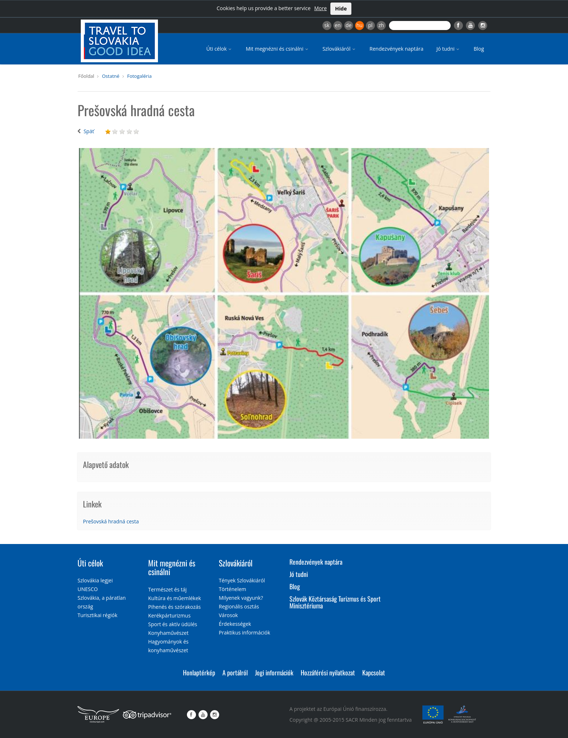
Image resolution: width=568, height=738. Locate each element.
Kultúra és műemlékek (174, 598)
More (320, 8)
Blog (478, 48)
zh (381, 25)
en (338, 25)
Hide (341, 8)
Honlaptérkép (199, 672)
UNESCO (88, 589)
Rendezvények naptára (396, 48)
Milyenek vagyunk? (241, 597)
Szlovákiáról (339, 48)
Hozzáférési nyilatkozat (328, 672)
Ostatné (110, 76)
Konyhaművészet (168, 632)
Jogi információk (274, 672)
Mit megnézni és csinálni (277, 48)
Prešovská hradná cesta (111, 521)
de (348, 25)
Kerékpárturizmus (169, 615)
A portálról (235, 672)
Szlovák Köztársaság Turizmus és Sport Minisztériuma (335, 602)
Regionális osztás (239, 606)
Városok (228, 615)
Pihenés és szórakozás (174, 606)
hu (359, 25)
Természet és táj (167, 589)
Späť (89, 131)
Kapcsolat (373, 672)
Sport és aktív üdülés (172, 624)
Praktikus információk (244, 632)
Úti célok (219, 48)
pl (370, 25)
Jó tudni (449, 48)
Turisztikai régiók (97, 615)
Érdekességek (235, 623)
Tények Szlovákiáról (242, 580)
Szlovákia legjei (95, 580)
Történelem (232, 589)
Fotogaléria (139, 76)
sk (326, 25)
